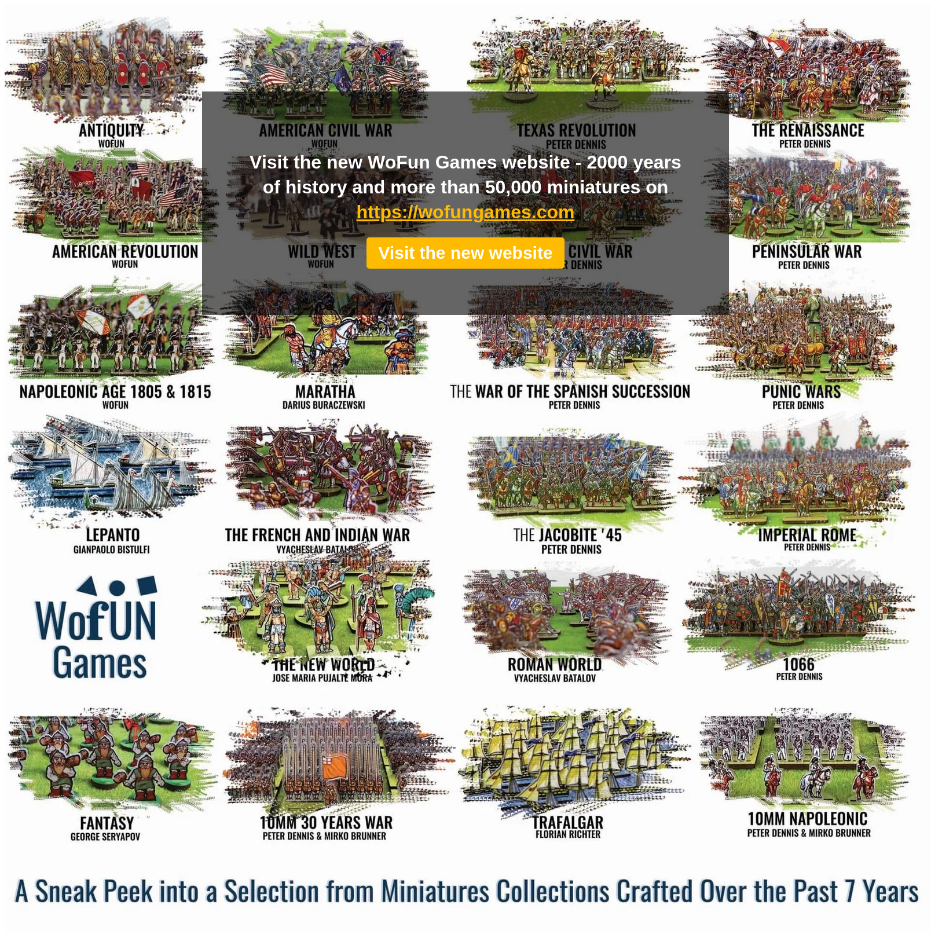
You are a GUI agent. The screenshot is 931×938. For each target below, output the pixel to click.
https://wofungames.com (466, 211)
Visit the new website (465, 252)
